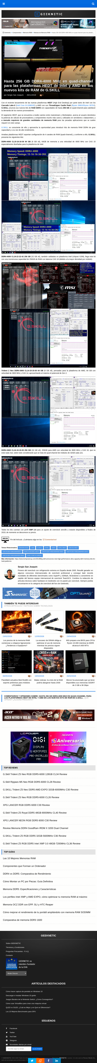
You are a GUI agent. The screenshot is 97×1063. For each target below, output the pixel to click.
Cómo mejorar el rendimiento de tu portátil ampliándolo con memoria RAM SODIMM (46, 912)
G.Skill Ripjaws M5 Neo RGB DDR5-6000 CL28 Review (32, 782)
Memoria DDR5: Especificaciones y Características (29, 889)
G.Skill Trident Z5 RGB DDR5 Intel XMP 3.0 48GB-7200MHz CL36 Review (41, 843)
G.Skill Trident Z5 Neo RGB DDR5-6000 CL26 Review (31, 797)
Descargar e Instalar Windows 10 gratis (21, 995)
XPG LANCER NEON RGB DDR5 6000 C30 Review (30, 820)
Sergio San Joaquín (15, 95)
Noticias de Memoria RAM (42, 32)
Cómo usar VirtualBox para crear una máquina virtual (26, 1003)
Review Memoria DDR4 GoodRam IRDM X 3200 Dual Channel (35, 828)
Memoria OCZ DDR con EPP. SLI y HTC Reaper (28, 904)
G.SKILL (5, 127)
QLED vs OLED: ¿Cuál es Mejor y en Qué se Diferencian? (28, 1007)
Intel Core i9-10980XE (25, 105)
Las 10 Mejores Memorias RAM (19, 858)
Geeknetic (7, 32)
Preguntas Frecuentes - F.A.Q (17, 951)
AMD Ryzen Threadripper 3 (12, 551)
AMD (32, 547)
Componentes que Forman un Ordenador (24, 866)
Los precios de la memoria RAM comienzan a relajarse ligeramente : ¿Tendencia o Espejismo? (16, 642)
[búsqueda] (93, 3)
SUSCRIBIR (37, 1049)
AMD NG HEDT (73, 547)
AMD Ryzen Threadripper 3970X (77, 551)
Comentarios (50, 540)
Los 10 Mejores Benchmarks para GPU (21, 1011)
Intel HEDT (62, 547)
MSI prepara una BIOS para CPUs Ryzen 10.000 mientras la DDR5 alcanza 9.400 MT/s (80, 642)
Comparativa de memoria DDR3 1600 (22, 920)
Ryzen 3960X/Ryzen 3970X (83, 105)
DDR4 (53, 547)
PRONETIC (63, 1058)
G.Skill (39, 547)
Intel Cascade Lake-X (31, 551)
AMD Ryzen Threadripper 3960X (52, 551)
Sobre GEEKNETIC (13, 943)
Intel (47, 547)
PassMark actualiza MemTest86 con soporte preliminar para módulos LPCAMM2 (16, 682)
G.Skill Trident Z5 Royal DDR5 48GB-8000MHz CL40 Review (35, 813)
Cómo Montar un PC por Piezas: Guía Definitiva (28, 881)
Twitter (10, 1032)
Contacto (9, 955)
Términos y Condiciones (15, 947)
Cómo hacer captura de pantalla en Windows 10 (24, 991)
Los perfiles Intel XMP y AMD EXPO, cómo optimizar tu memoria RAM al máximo (45, 897)
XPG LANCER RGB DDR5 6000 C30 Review (26, 805)
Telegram (11, 1040)
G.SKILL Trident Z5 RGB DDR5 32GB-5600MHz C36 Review (34, 836)
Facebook (11, 1028)
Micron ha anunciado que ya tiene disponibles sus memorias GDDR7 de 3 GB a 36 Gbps (80, 682)
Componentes (17, 32)
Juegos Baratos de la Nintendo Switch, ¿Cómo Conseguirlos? (29, 999)
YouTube (11, 1036)
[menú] (3, 3)
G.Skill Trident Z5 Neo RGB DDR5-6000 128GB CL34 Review (35, 774)
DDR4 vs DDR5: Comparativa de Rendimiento (27, 874)
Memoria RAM (27, 32)
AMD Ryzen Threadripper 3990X (13, 555)
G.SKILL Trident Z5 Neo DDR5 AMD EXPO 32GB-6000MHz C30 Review (40, 789)
